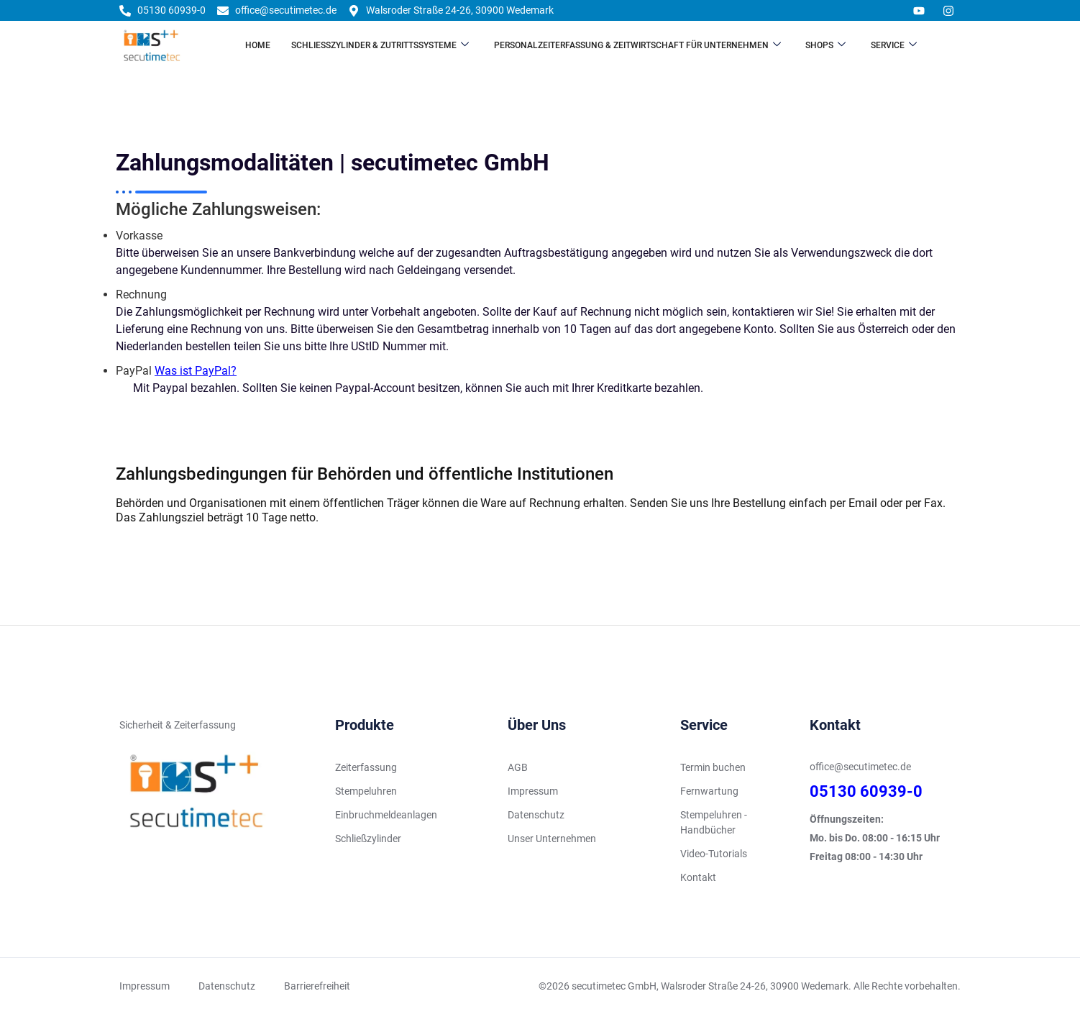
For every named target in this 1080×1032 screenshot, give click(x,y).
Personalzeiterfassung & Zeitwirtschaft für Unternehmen (637, 46)
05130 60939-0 (866, 794)
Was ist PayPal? (196, 371)
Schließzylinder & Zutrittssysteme (379, 46)
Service (896, 46)
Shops (827, 46)
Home (256, 45)
